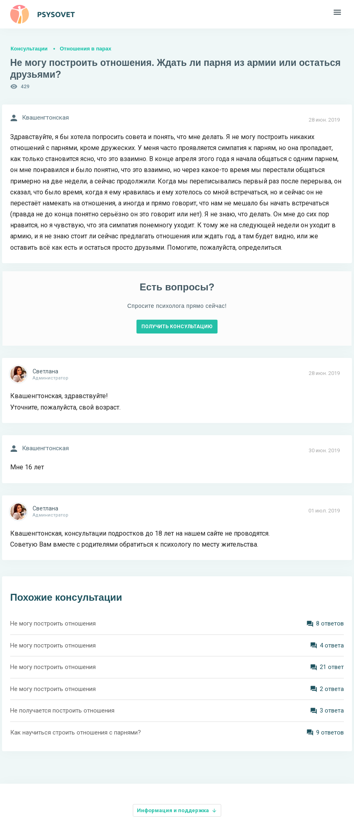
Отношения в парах (85, 49)
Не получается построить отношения (62, 710)
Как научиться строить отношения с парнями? (75, 732)
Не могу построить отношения (53, 623)
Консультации (29, 49)
